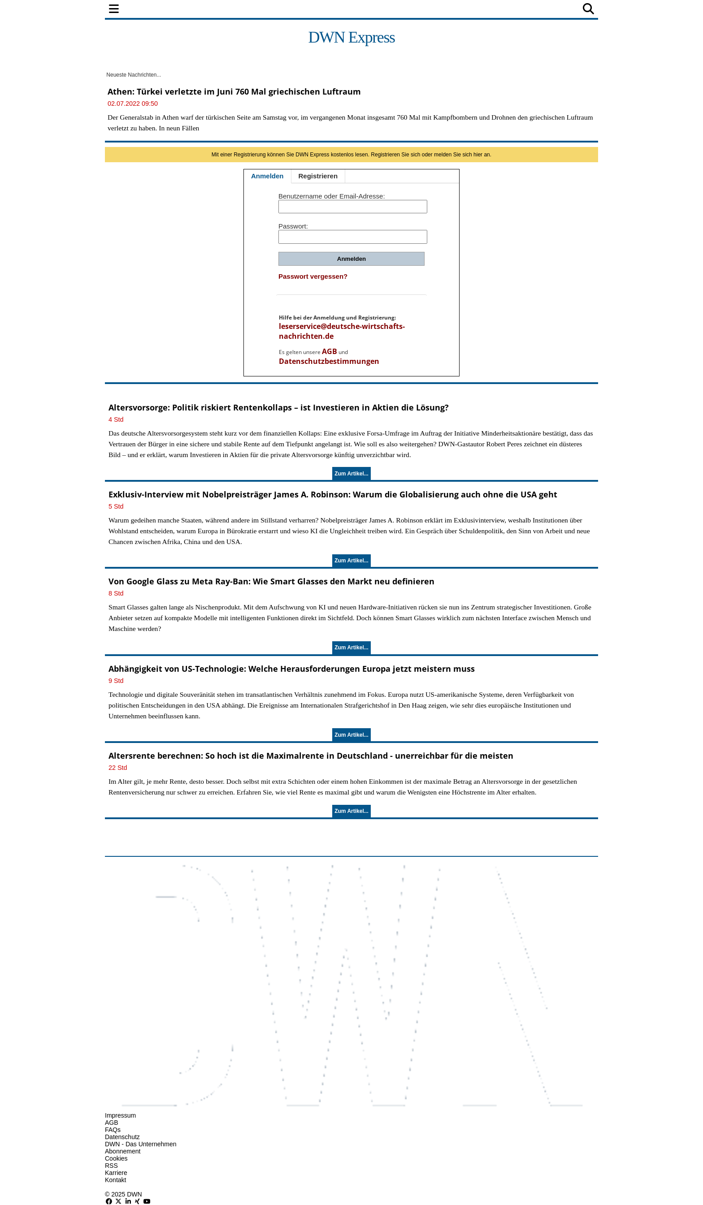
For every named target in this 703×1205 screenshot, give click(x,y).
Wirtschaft (272, 9)
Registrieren (318, 176)
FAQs (113, 1129)
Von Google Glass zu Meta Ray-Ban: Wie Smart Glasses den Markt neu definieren (271, 581)
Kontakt (115, 1179)
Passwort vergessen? (312, 276)
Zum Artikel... (351, 474)
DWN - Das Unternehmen (141, 1144)
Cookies (116, 1158)
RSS (111, 1165)
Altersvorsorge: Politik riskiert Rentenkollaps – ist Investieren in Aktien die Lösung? (278, 407)
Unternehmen (330, 9)
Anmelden (267, 176)
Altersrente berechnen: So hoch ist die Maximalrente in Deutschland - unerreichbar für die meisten (310, 755)
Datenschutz (122, 1136)
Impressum (120, 1115)
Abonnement (122, 1151)
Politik (181, 9)
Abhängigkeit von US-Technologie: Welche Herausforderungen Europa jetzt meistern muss (291, 668)
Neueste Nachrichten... (133, 75)
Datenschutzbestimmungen (329, 361)
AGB (329, 351)
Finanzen (223, 9)
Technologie (390, 9)
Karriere (116, 1172)
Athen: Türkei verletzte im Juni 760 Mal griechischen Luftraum (234, 91)
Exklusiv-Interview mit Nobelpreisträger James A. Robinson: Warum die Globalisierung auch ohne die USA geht (332, 494)
